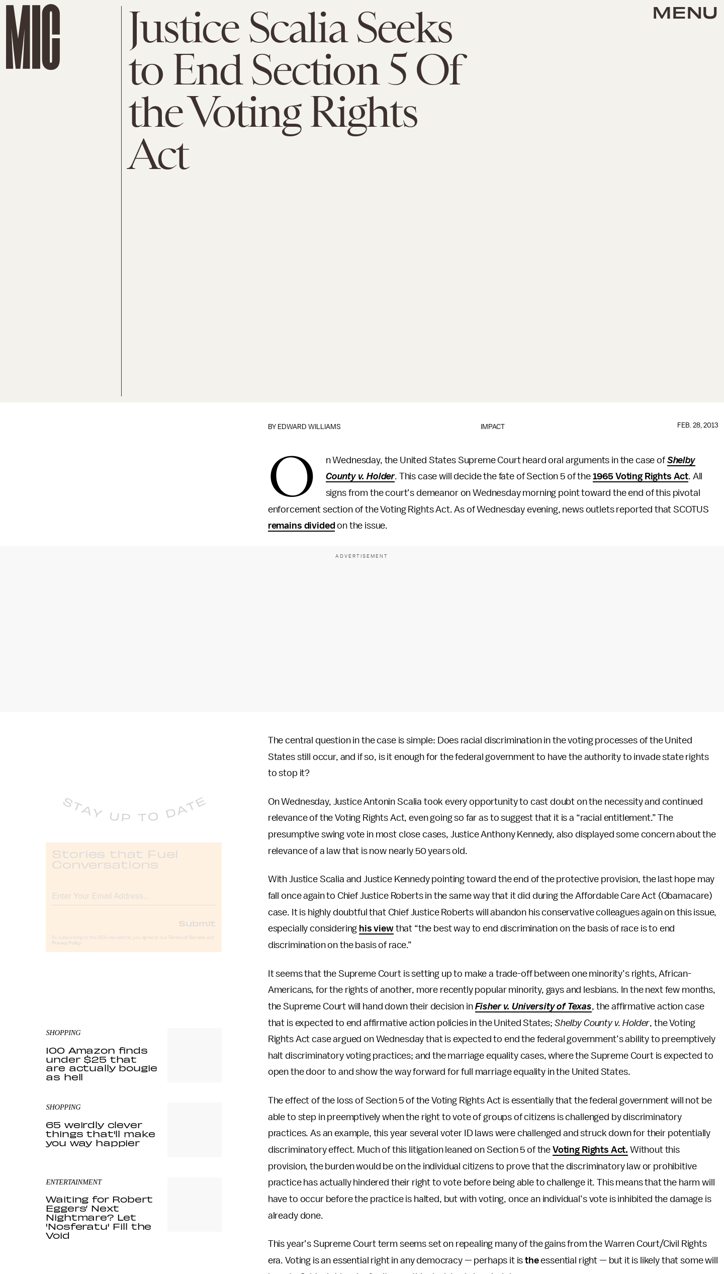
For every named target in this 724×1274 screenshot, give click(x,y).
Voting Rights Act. (590, 1150)
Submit (197, 931)
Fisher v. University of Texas (533, 1006)
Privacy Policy (66, 951)
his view (376, 928)
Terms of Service (186, 946)
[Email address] (134, 903)
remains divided (301, 526)
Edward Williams (309, 427)
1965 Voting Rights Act (640, 476)
